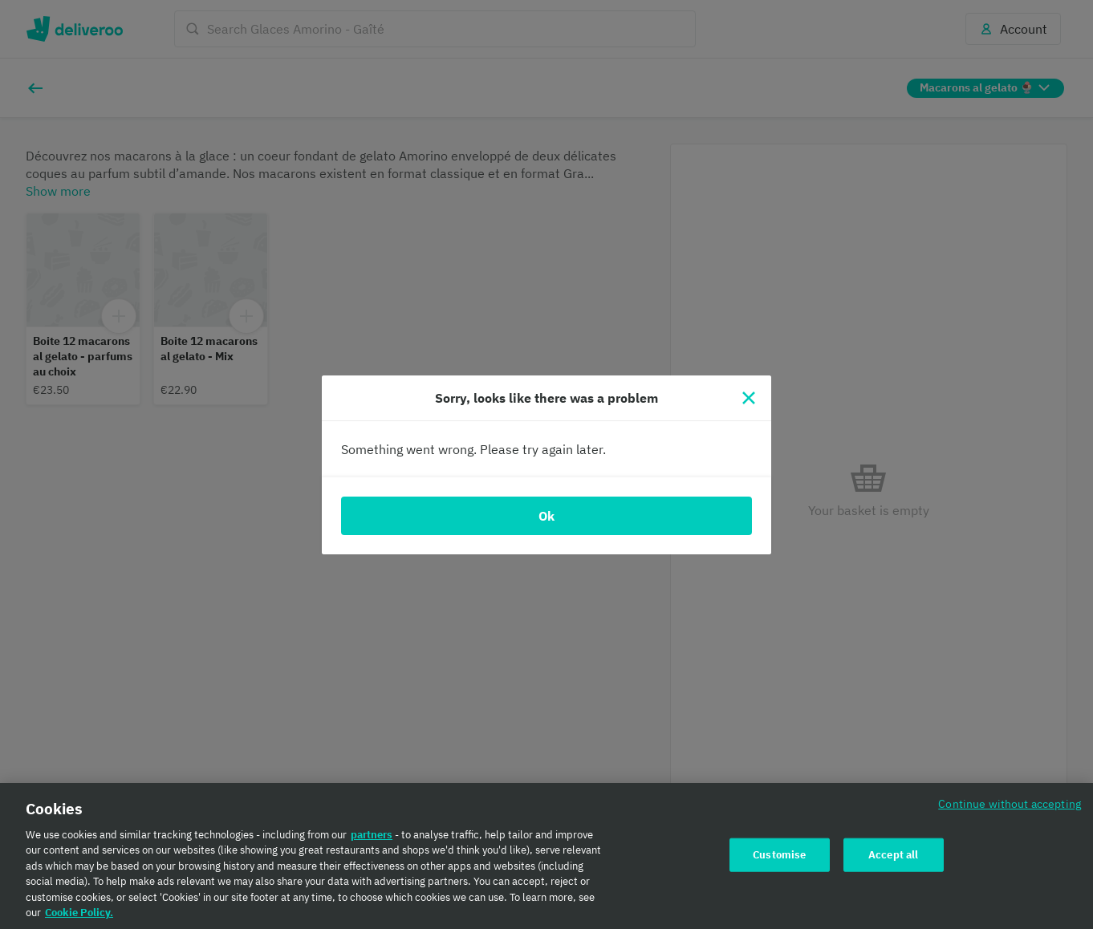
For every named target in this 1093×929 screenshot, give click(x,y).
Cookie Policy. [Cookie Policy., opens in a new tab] (79, 912)
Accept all (893, 855)
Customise (779, 855)
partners (371, 835)
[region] (546, 856)
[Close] (748, 398)
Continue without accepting (1009, 803)
